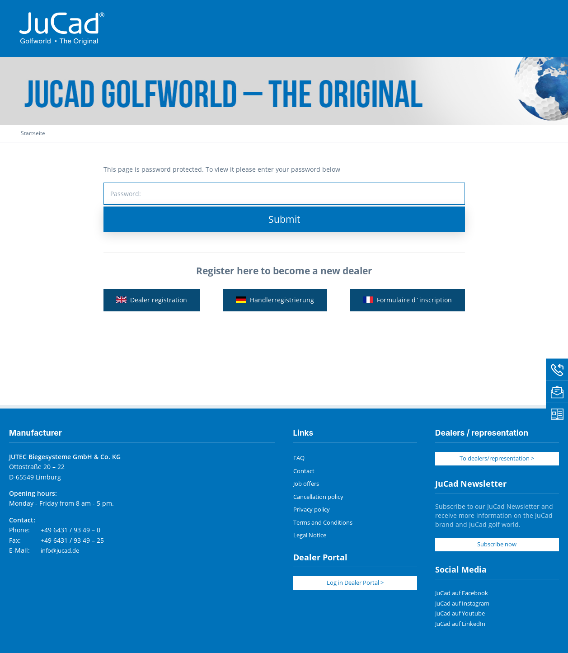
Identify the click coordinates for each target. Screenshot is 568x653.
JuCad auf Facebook (459, 593)
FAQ (298, 459)
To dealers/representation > (497, 460)
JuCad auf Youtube (458, 614)
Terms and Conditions (320, 522)
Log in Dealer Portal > (355, 582)
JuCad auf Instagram (460, 603)
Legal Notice (308, 535)
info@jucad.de (58, 552)
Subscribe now (497, 545)
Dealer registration (151, 305)
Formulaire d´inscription (407, 305)
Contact (303, 472)
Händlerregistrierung (275, 305)
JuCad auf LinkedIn (458, 624)
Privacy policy (310, 509)
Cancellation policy (316, 497)
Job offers (305, 484)
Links (303, 434)
